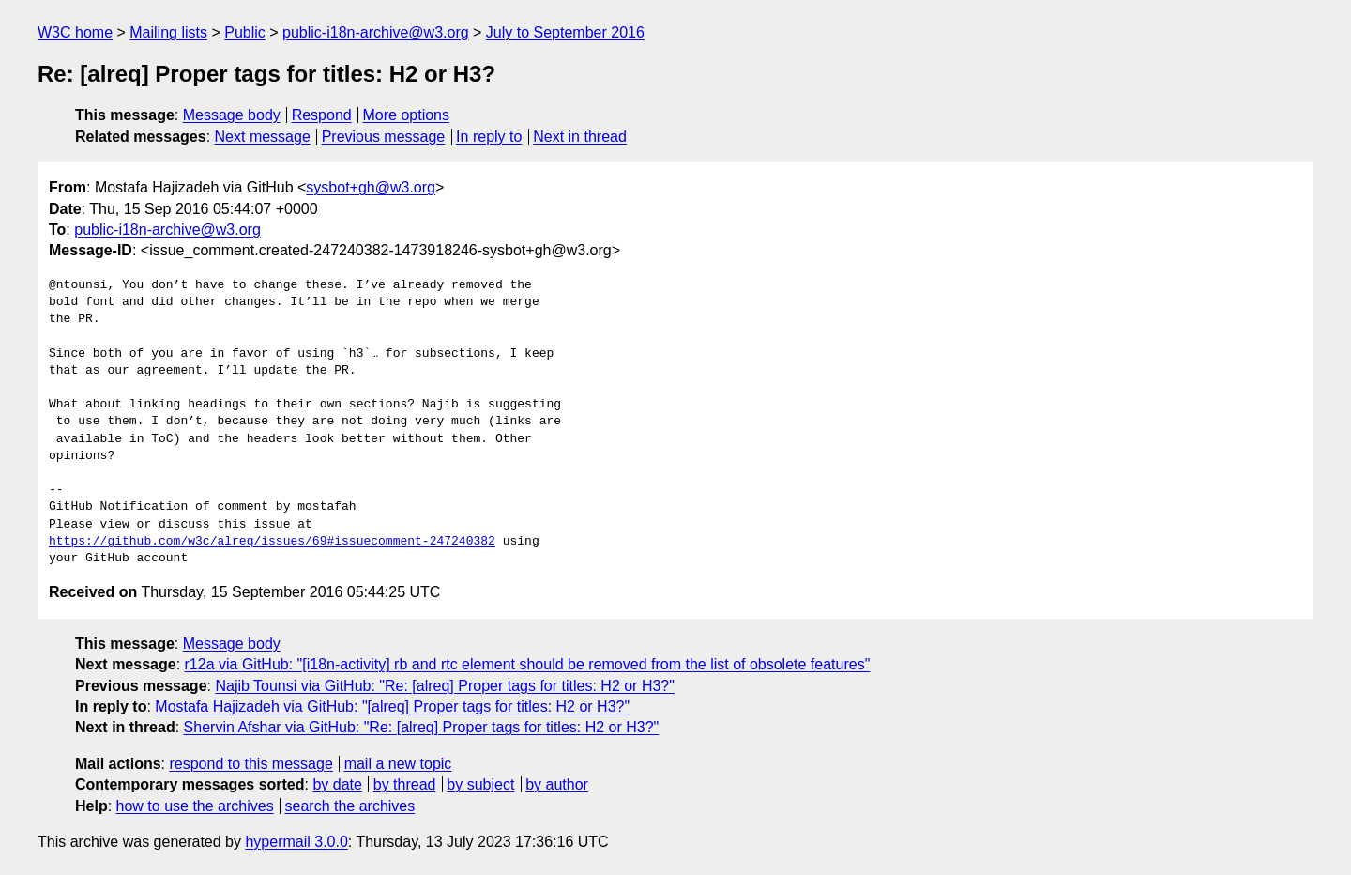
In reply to (489, 137)
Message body (232, 115)
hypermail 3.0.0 (296, 842)
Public (245, 32)
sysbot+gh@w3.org (370, 187)
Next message (263, 137)
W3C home (75, 32)
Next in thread (580, 137)
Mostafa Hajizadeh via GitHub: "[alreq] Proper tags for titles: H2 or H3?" (392, 706)
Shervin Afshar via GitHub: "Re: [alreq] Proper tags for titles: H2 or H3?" (422, 727)
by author (556, 784)
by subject (480, 784)
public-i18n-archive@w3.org (375, 32)
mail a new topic (398, 764)
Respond (322, 115)
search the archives (350, 806)
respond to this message (250, 764)
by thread (404, 784)
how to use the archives (195, 806)
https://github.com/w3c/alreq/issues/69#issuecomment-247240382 (272, 541)
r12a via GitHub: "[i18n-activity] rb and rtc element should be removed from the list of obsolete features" (528, 664)
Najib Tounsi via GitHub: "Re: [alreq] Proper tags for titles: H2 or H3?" (445, 686)
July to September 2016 (565, 32)
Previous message (384, 137)
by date (336, 784)
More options (406, 115)
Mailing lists (168, 32)
